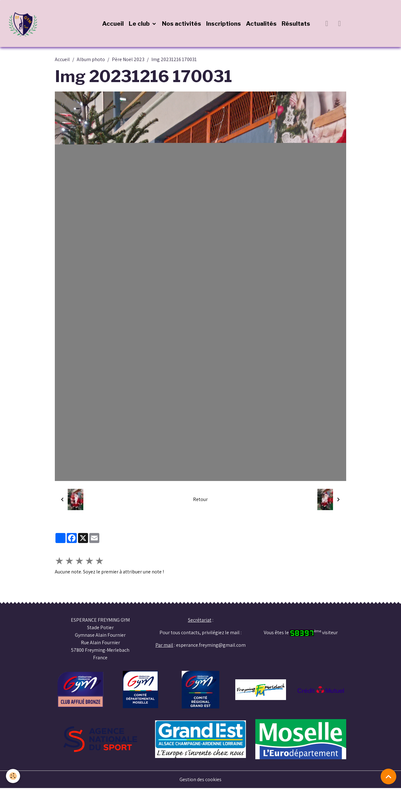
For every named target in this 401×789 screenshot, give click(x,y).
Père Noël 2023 (128, 60)
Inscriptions (223, 24)
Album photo (91, 60)
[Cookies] (13, 776)
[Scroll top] (388, 776)
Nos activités (181, 24)
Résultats (296, 24)
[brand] (25, 24)
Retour (200, 500)
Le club (140, 24)
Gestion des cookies (201, 780)
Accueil (113, 24)
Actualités (261, 24)
